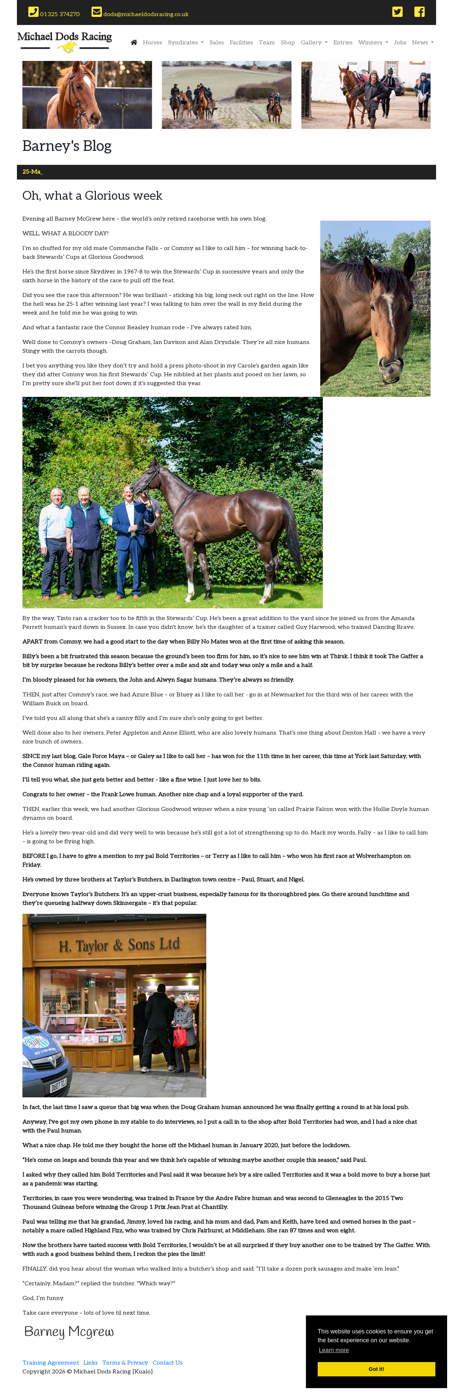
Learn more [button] (334, 1350)
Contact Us (168, 1362)
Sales (217, 42)
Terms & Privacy (125, 1362)
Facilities (241, 42)
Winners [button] (371, 42)
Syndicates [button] (183, 42)
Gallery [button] (312, 42)
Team (267, 42)
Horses (152, 42)
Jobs (400, 42)
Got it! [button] (376, 1369)
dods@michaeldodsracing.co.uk (140, 12)
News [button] (420, 42)
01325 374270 (54, 12)
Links (90, 1362)
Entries (343, 42)
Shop (288, 42)
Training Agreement (50, 1362)
